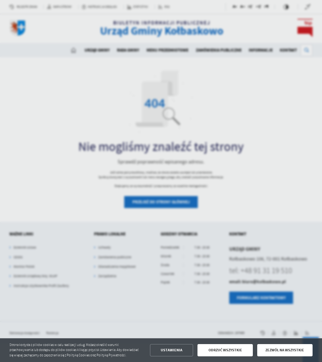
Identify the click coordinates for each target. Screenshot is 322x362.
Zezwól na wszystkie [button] (284, 350)
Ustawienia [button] (171, 350)
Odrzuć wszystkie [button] (225, 350)
